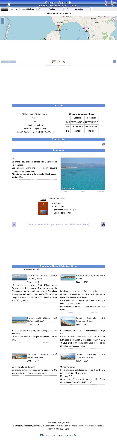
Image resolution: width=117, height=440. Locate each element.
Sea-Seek (58, 2)
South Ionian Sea (35, 125)
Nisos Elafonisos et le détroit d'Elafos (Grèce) (35, 132)
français (113, 2)
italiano (107, 5)
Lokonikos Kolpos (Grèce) (35, 129)
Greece (35, 118)
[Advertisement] (58, 83)
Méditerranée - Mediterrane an (35, 114)
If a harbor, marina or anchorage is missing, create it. (81, 426)
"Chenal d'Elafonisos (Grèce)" (58, 224)
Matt (35, 121)
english (107, 2)
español (113, 5)
